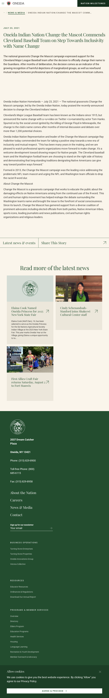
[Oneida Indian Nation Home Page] (15, 3)
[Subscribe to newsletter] (51, 528)
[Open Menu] (3, 3)
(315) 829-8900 (27, 460)
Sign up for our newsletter (21, 525)
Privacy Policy (28, 681)
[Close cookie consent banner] (100, 672)
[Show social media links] (73, 242)
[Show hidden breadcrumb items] (4, 12)
